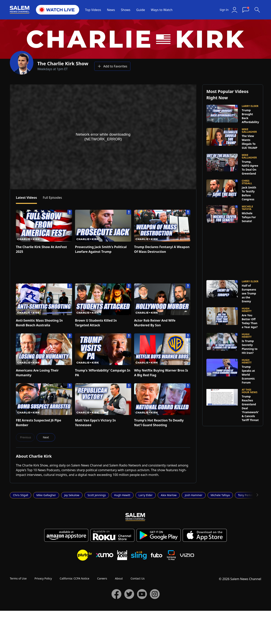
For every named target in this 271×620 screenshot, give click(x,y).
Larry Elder (146, 495)
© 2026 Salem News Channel (240, 579)
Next (46, 437)
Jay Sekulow (71, 495)
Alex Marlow (169, 495)
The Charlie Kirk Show (62, 63)
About (119, 578)
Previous (25, 437)
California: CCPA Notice (74, 578)
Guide (140, 10)
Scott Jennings (97, 495)
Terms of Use (18, 578)
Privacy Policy (43, 578)
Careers (102, 578)
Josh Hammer (193, 495)
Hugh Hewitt (122, 495)
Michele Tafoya (220, 495)
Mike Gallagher (46, 495)
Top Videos (93, 10)
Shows (125, 10)
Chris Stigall (20, 495)
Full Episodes (52, 197)
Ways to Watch (161, 10)
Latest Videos (26, 197)
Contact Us (138, 578)
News (111, 10)
